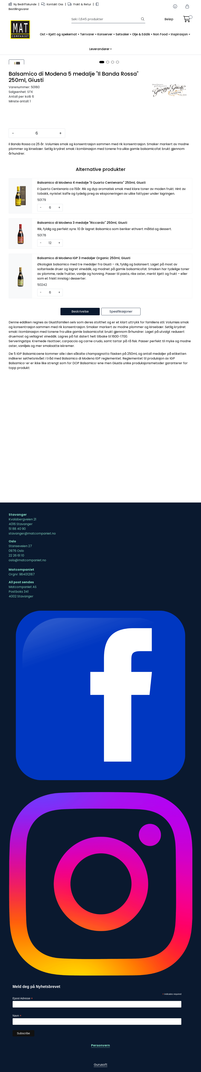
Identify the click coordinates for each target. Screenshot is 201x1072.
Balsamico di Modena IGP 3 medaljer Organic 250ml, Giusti (83, 385)
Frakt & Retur (80, 4)
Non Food (160, 34)
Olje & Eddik (141, 34)
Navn (17, 1016)
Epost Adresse (23, 998)
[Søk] (105, 19)
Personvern (100, 1045)
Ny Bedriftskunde (23, 4)
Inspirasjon (179, 34)
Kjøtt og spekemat (62, 34)
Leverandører (99, 49)
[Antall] (36, 260)
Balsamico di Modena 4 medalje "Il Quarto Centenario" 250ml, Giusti (91, 310)
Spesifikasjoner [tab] (121, 439)
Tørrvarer (87, 34)
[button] (101, 189)
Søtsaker (122, 34)
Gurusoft (100, 1064)
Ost (42, 34)
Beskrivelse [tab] (80, 439)
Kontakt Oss (52, 4)
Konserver (104, 34)
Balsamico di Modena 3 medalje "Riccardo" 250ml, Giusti (82, 350)
